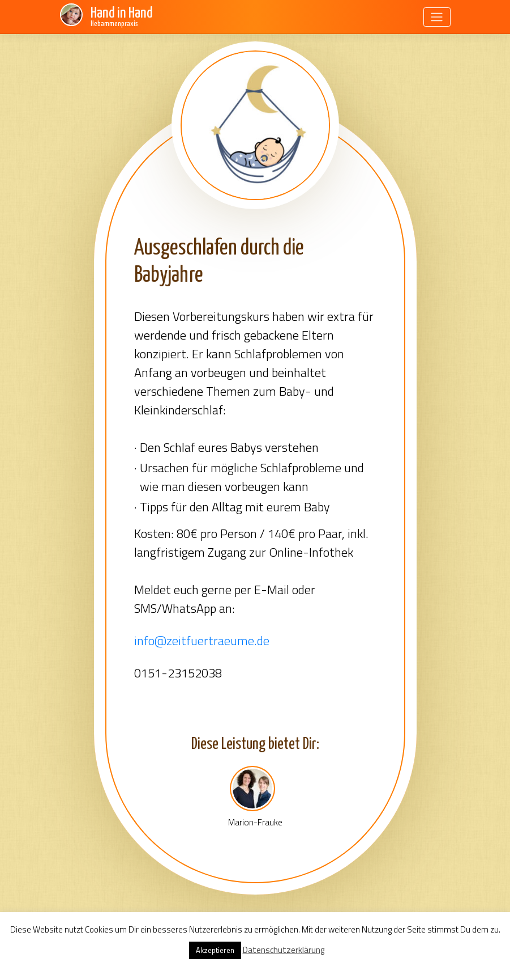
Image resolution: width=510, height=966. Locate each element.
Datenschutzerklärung (283, 949)
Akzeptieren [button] (215, 950)
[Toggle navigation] (437, 17)
